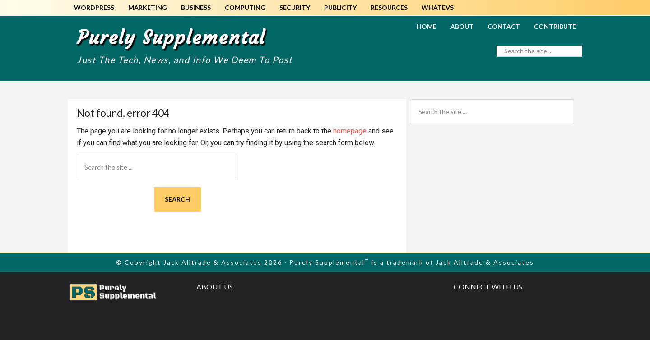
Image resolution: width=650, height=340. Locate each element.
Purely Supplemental (171, 37)
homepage (350, 131)
